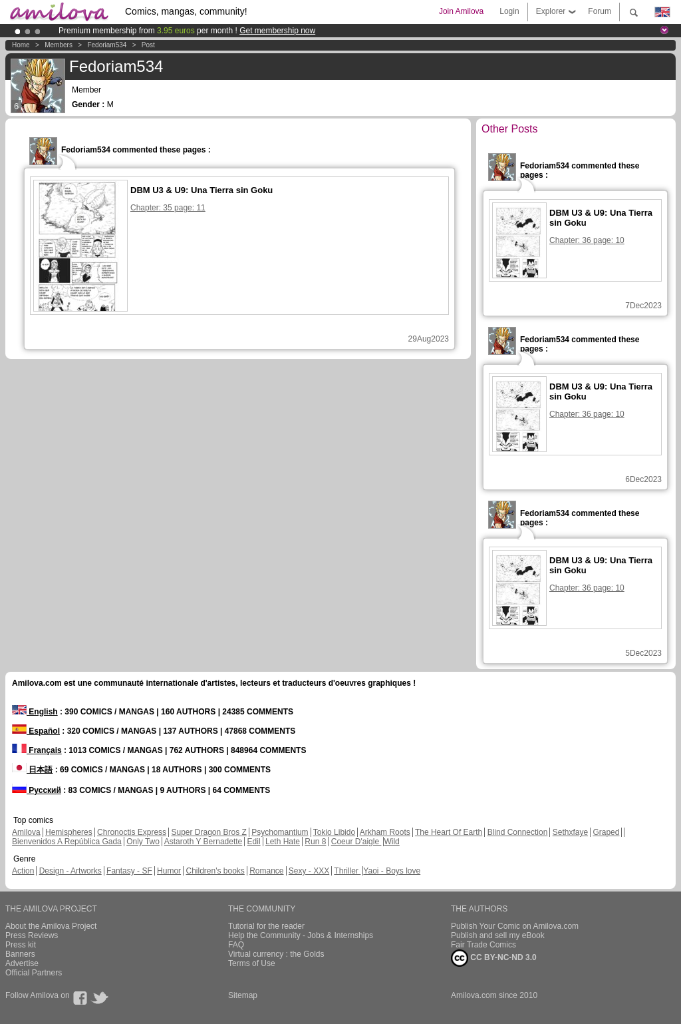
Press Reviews (31, 935)
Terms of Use (251, 963)
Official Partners (33, 972)
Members (58, 45)
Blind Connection (517, 832)
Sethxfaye (570, 832)
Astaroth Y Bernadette (203, 841)
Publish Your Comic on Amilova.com (515, 926)
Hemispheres (68, 832)
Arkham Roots (385, 832)
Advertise (22, 963)
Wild (391, 841)
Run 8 (315, 841)
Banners (20, 954)
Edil (254, 841)
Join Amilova (461, 11)
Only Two (143, 841)
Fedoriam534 (106, 45)
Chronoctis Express (131, 832)
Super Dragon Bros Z (208, 832)
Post (148, 45)
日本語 (32, 769)
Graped (606, 832)
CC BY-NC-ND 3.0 (494, 958)
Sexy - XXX (309, 871)
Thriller (347, 871)
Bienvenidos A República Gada (67, 841)
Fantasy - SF (129, 871)
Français (37, 750)
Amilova (26, 832)
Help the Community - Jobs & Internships (300, 935)
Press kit (20, 944)
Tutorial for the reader (266, 926)
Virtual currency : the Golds (276, 954)
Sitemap (242, 995)
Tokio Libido (334, 832)
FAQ (236, 944)
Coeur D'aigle (356, 841)
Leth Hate (282, 841)
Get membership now (277, 30)
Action (23, 871)
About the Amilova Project (50, 926)
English (35, 711)
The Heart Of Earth (448, 832)
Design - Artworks (70, 871)
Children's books (215, 871)
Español (36, 731)
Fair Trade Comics (483, 944)
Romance (266, 871)
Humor (169, 871)
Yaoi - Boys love (391, 871)
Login (509, 11)
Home (21, 45)
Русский (36, 790)
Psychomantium (279, 832)
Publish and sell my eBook (498, 935)
